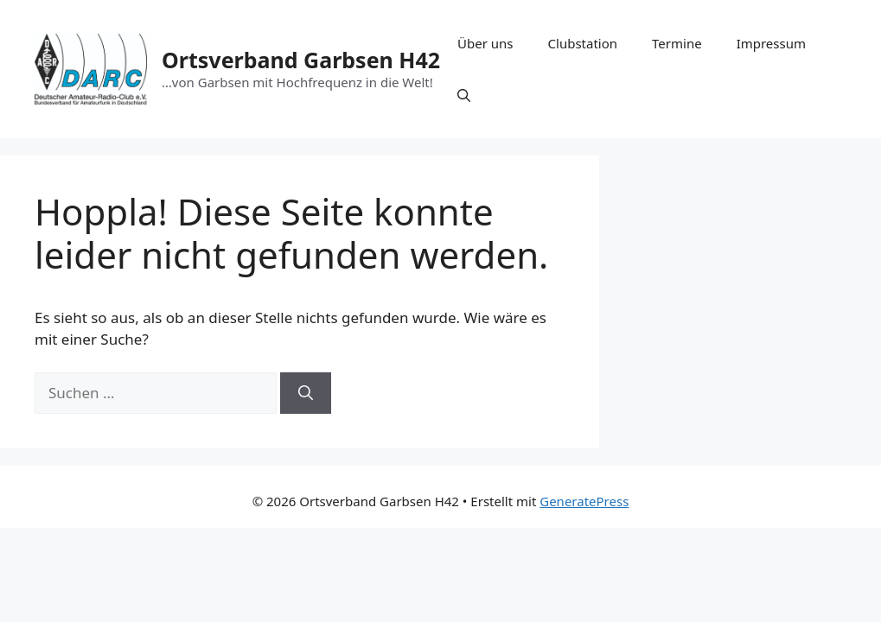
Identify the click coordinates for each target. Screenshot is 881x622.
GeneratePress (584, 501)
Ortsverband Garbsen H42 (301, 59)
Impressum (771, 43)
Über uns (485, 43)
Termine (677, 43)
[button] (464, 95)
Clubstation (583, 43)
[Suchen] (305, 393)
